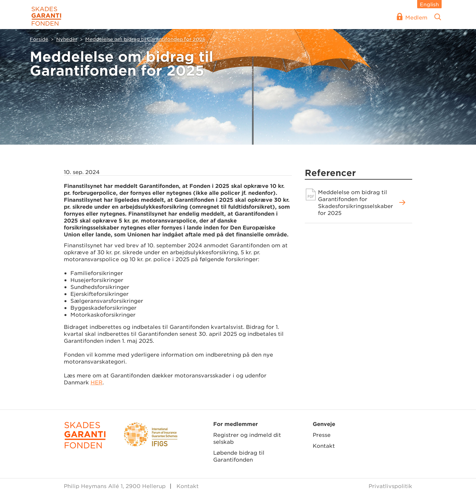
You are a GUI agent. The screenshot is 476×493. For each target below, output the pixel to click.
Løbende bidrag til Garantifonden (238, 456)
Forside (39, 39)
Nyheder (66, 39)
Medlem (416, 17)
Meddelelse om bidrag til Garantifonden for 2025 (145, 39)
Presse (322, 434)
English (429, 4)
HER (96, 382)
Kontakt (324, 445)
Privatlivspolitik (390, 485)
